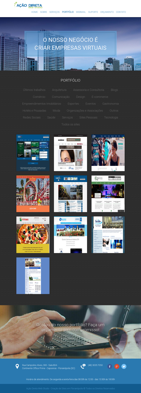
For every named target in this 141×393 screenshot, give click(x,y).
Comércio (39, 97)
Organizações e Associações (85, 110)
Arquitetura (59, 90)
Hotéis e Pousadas (34, 110)
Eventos (91, 103)
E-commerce (100, 97)
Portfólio (68, 12)
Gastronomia (110, 103)
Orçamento (107, 12)
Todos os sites (70, 124)
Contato (121, 12)
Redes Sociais (32, 117)
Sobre (43, 12)
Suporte (93, 12)
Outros (114, 110)
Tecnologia (111, 117)
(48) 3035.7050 (95, 365)
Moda (56, 110)
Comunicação (61, 97)
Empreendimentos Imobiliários (41, 103)
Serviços (54, 12)
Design (80, 97)
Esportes (73, 103)
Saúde (51, 117)
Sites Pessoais (88, 117)
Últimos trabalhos (34, 90)
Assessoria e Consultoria (88, 90)
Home (34, 12)
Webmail (81, 12)
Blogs (114, 90)
